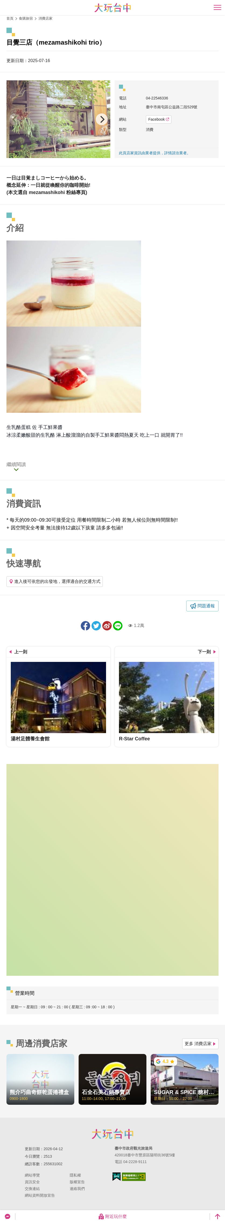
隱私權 (75, 1175)
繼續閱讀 (16, 464)
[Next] (102, 119)
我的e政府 (116, 1176)
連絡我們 (77, 1188)
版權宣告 (77, 1182)
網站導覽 (32, 1175)
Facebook (158, 119)
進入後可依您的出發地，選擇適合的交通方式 (54, 581)
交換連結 (32, 1188)
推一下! (96, 625)
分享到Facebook (85, 625)
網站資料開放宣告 (40, 1195)
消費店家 (45, 18)
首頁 (9, 18)
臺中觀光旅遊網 (112, 7)
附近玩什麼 (112, 1217)
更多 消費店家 (200, 1043)
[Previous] (15, 119)
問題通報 (206, 606)
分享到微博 (107, 625)
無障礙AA (134, 1176)
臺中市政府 (112, 1133)
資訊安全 (32, 1182)
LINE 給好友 (117, 625)
